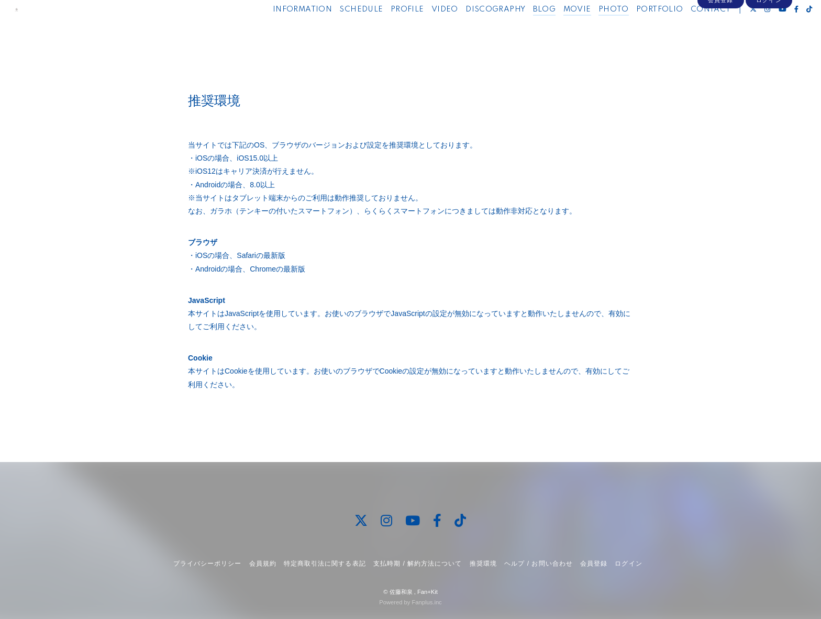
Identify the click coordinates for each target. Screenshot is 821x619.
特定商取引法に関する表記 (324, 563)
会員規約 (262, 563)
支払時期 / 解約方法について (417, 563)
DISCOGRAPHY (473, 30)
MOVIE (555, 30)
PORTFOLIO (637, 30)
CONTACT (689, 30)
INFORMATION (280, 30)
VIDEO (422, 30)
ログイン (768, 48)
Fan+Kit (427, 592)
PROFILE (385, 30)
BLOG (522, 30)
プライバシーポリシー (207, 563)
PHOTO (591, 30)
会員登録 (720, 48)
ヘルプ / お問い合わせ (538, 563)
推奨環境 (483, 563)
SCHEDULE (339, 30)
